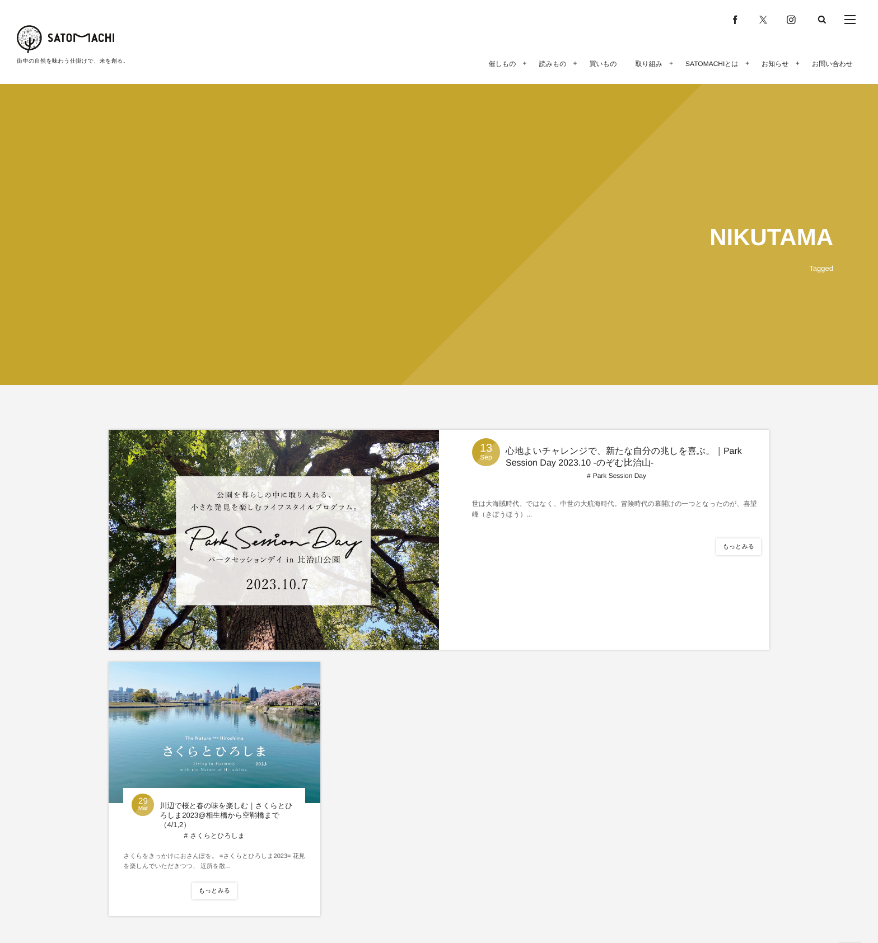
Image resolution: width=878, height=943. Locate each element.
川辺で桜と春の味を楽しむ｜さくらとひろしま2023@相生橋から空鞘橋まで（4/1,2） (226, 815)
